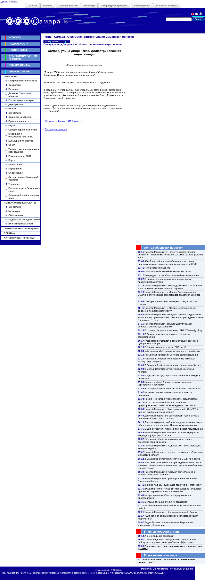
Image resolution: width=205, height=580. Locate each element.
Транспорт (14, 184)
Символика (14, 85)
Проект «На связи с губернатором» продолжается (171, 399)
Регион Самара (20, 71)
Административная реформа (23, 57)
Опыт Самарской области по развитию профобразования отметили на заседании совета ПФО (167, 403)
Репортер (89, 5)
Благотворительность (21, 223)
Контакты (175, 568)
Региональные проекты (20, 202)
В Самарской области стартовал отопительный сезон (173, 365)
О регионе (10, 76)
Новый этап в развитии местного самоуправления (171, 354)
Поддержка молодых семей (24, 219)
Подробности (18, 43)
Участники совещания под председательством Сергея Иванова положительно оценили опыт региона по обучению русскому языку (170, 465)
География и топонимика (22, 80)
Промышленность (18, 121)
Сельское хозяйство (20, 117)
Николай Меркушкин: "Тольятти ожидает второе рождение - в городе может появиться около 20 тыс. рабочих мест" (170, 255)
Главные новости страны (162, 531)
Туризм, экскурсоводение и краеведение (24, 150)
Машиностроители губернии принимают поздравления (174, 429)
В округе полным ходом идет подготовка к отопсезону (173, 485)
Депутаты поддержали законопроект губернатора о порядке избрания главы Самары (168, 417)
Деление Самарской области (19, 94)
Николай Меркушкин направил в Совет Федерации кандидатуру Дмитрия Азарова (168, 433)
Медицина (14, 211)
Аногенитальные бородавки (159, 536)
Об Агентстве (160, 568)
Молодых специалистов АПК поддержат (166, 502)
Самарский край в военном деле (23, 196)
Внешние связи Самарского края (24, 189)
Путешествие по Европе (157, 268)
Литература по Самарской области (23, 178)
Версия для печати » (56, 129)
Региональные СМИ (19, 156)
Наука (11, 125)
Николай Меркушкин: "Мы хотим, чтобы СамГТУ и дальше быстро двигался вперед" (168, 410)
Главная (32, 5)
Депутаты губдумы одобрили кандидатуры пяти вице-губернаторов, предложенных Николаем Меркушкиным (170, 423)
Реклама (146, 568)
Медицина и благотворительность (20, 135)
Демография (15, 104)
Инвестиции (15, 164)
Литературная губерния (114, 5)
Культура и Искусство (20, 141)
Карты (12, 160)
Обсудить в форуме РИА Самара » (63, 121)
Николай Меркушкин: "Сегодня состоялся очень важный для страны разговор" (166, 473)
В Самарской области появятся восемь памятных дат (173, 388)
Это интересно (142, 5)
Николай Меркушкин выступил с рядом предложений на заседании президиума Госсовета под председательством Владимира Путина (170, 317)
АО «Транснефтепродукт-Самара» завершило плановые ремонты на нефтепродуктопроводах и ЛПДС (167, 262)
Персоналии (15, 168)
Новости (47, 5)
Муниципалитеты (68, 5)
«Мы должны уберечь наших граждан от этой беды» (172, 351)
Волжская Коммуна (167, 5)
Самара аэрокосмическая (23, 129)
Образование (16, 173)
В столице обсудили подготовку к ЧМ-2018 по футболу (174, 330)
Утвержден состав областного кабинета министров (172, 275)
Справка (9, 233)
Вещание (188, 568)
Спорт (11, 145)
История (13, 89)
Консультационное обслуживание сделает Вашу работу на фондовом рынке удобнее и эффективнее (167, 540)
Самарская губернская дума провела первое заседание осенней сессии (165, 440)
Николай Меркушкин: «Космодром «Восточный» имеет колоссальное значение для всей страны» (170, 286)
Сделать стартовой (9, 2)
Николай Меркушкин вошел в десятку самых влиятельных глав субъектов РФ (165, 325)
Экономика (14, 113)
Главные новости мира (160, 555)
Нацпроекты (18, 50)
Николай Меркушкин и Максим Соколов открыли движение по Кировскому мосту (167, 309)
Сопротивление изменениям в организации (168, 271)
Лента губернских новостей (163, 247)
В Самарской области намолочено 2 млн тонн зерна (172, 459)
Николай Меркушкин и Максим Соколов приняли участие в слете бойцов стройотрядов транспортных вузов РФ (169, 295)
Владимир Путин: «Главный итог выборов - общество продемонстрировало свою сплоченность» (170, 490)
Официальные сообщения (21, 228)
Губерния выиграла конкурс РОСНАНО (165, 347)
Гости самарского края (21, 100)
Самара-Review (19, 65)
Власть (12, 108)
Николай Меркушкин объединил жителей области (171, 512)
